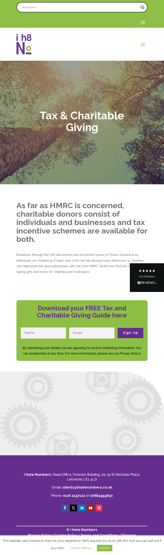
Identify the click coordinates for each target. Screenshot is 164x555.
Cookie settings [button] (81, 548)
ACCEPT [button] (105, 548)
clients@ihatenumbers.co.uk (87, 487)
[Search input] (80, 7)
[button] (147, 277)
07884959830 (101, 496)
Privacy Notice (130, 353)
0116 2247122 (74, 496)
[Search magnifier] (142, 7)
